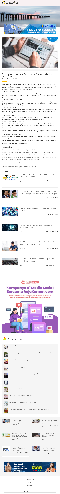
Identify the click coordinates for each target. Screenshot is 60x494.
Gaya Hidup (14, 424)
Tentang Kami (30, 479)
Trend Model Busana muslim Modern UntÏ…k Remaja (22, 346)
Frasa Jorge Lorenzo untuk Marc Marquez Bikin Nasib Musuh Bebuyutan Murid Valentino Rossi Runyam (48, 449)
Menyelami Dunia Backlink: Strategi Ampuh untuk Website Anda (18, 162)
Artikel (30, 482)
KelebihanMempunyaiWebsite (10, 166)
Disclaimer (30, 485)
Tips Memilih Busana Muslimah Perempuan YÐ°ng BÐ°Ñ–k (24, 374)
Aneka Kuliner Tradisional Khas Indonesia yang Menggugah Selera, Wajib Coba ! (29, 409)
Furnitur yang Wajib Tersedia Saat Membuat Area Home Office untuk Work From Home (19, 435)
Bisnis (21, 214)
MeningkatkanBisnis (25, 166)
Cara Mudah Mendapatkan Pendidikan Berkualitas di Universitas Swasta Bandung (39, 243)
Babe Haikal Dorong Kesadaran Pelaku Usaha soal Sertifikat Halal (50, 421)
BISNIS (12, 70)
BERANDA (6, 70)
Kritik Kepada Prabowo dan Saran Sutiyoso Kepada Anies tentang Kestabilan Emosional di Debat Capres (38, 192)
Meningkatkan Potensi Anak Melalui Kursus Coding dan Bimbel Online (20, 150)
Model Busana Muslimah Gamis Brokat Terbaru (21, 395)
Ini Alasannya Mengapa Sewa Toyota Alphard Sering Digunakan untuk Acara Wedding (30, 353)
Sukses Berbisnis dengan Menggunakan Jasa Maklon (22, 402)
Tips (21, 181)
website (34, 166)
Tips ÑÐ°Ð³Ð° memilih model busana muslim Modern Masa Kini (25, 381)
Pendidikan (22, 248)
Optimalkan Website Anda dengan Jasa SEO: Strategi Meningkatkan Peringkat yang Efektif (25, 154)
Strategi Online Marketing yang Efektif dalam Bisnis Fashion (24, 367)
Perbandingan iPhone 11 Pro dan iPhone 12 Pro (19, 420)
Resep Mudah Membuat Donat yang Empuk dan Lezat (23, 360)
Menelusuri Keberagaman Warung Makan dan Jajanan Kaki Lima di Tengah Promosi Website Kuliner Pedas (29, 157)
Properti (13, 439)
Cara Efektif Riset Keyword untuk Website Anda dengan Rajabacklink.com (20, 159)
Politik (21, 198)
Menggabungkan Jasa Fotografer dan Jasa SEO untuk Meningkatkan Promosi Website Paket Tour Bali (28, 152)
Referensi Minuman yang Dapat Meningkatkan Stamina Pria (24, 388)
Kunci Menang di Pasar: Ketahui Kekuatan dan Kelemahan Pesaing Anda (20, 448)
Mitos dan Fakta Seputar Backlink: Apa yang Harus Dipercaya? (48, 435)
